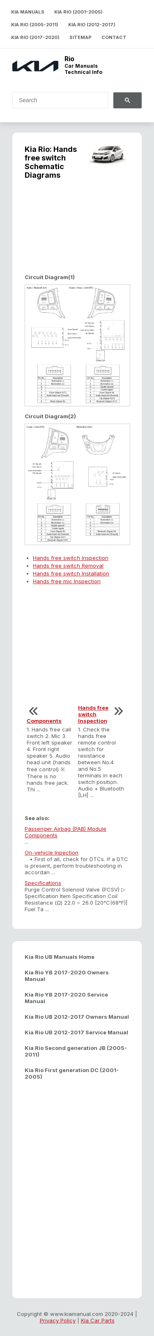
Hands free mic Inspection (67, 581)
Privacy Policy (58, 1320)
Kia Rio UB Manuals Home (59, 956)
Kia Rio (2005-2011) (34, 24)
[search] (55, 100)
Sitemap (80, 37)
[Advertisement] (77, 233)
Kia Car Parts (98, 1320)
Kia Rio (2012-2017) (91, 24)
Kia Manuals (27, 12)
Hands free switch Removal (68, 565)
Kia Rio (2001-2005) (78, 12)
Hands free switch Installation (71, 573)
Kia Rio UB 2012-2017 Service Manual (76, 1032)
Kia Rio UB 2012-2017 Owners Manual (77, 1016)
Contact (113, 37)
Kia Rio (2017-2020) (35, 37)
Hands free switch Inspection (70, 558)
